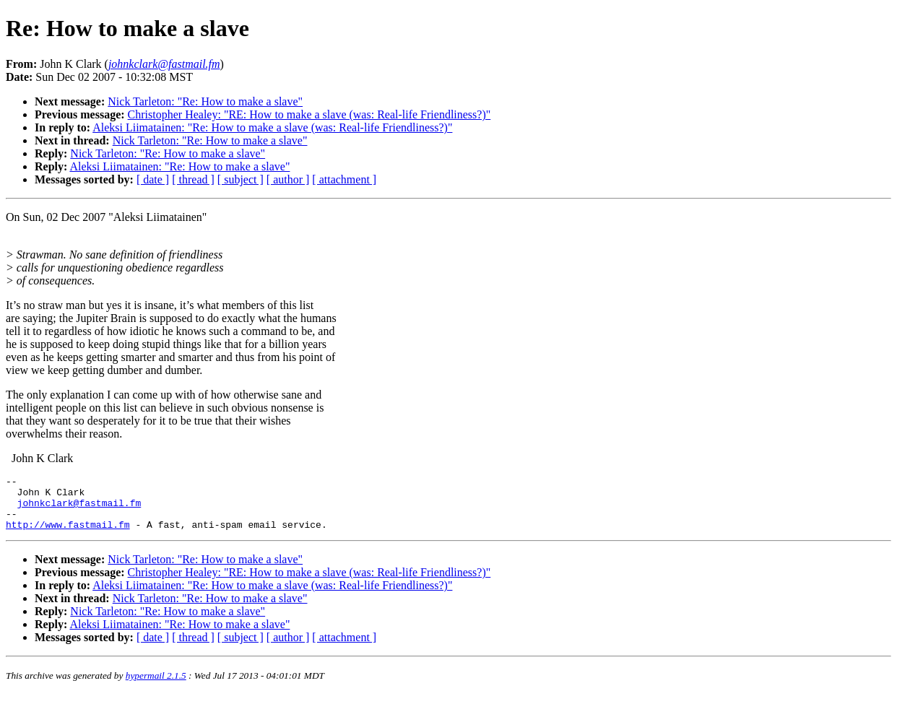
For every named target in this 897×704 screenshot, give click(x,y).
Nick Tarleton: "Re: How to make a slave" (205, 101)
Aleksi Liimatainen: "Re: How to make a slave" (179, 166)
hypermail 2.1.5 (156, 686)
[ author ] (288, 179)
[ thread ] (193, 179)
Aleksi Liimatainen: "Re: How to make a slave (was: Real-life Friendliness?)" (272, 127)
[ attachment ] (344, 179)
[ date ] (152, 179)
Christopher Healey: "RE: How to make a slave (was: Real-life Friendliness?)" (309, 114)
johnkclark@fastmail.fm (79, 509)
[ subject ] (240, 179)
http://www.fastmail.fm (68, 535)
